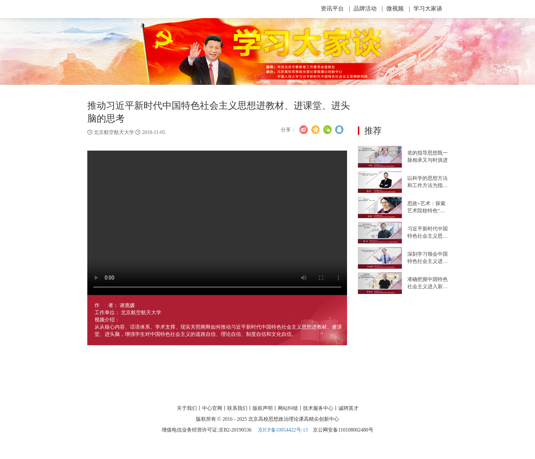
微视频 (398, 8)
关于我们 (187, 408)
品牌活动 (368, 8)
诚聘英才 (348, 408)
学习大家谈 (427, 8)
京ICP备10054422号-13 (283, 430)
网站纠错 (288, 408)
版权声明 (263, 408)
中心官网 (212, 408)
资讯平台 (335, 8)
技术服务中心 (318, 408)
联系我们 (237, 408)
